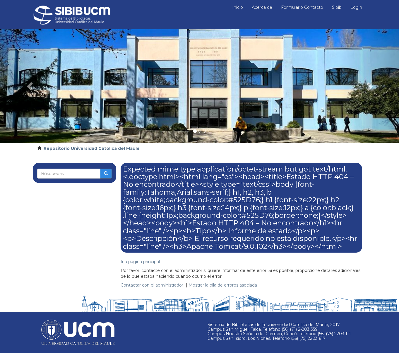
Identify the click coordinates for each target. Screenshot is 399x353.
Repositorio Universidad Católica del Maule (92, 148)
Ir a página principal (140, 261)
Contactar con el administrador (152, 285)
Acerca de (262, 7)
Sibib (337, 7)
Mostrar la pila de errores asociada (223, 285)
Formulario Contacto (302, 7)
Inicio (237, 7)
